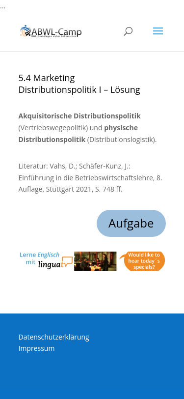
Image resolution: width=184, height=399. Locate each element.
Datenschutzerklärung (54, 337)
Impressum (37, 348)
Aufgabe (131, 223)
